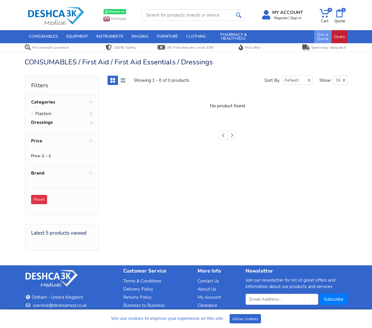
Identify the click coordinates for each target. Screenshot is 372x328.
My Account (209, 297)
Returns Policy (137, 297)
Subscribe (334, 299)
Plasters (43, 113)
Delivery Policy (138, 289)
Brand (61, 173)
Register (281, 18)
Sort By (272, 80)
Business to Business (144, 305)
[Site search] (187, 15)
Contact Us (208, 281)
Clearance (207, 305)
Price (61, 141)
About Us (207, 289)
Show (325, 80)
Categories (61, 102)
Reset (39, 199)
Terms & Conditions (142, 281)
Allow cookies (245, 319)
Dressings (42, 122)
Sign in (295, 18)
